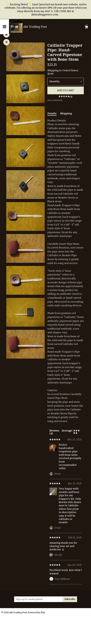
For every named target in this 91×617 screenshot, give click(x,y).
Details (52, 113)
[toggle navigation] (4, 26)
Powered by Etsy (36, 612)
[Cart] (86, 27)
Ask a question (54, 100)
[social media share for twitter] (6, 34)
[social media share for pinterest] (6, 42)
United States (70, 70)
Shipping (66, 113)
